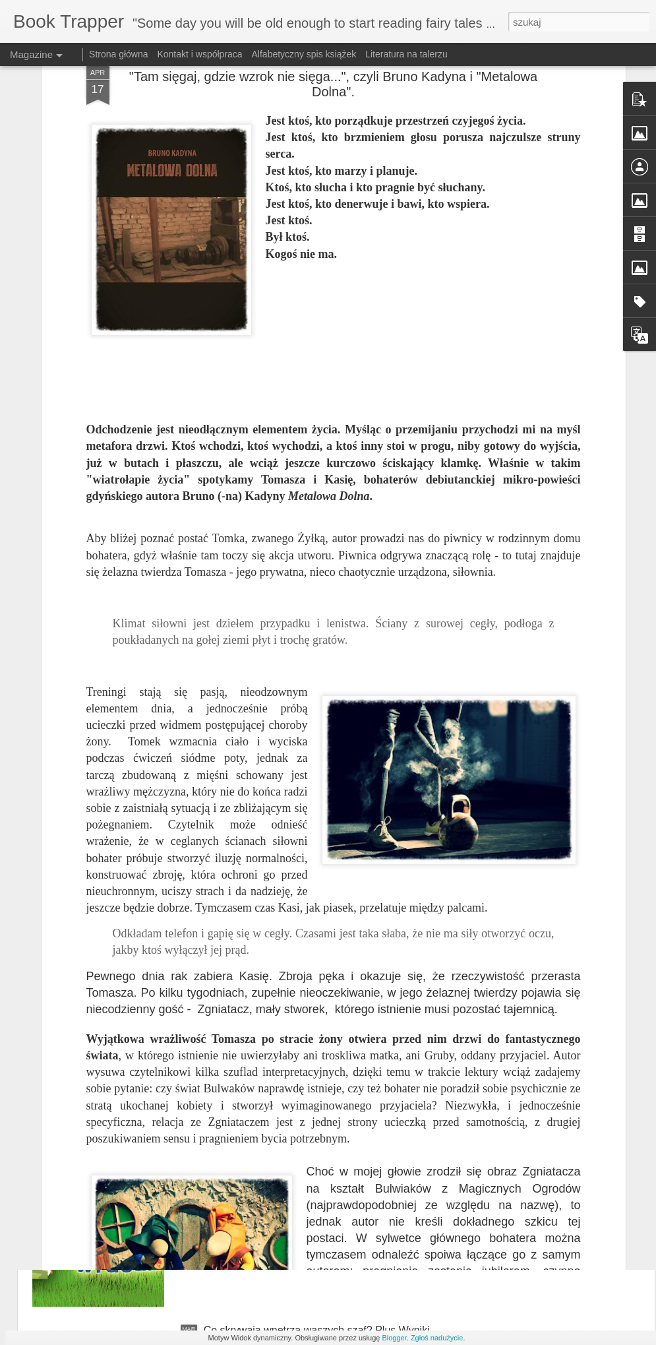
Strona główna (118, 54)
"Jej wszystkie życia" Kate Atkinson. (287, 1030)
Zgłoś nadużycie (437, 1338)
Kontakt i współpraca (199, 54)
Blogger (394, 1338)
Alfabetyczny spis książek (304, 54)
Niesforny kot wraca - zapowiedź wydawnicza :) (314, 1180)
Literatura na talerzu (406, 54)
